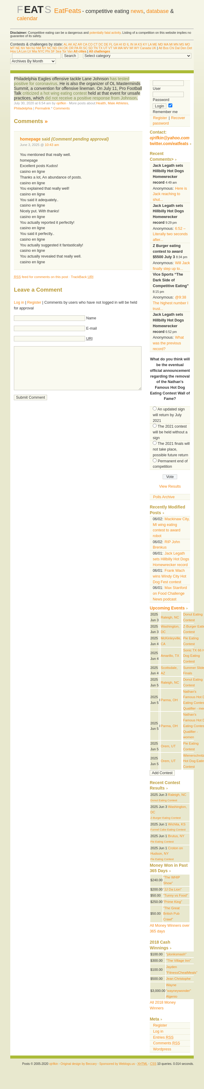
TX (100, 48)
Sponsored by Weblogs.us (117, 1063)
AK (70, 44)
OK (65, 48)
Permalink (42, 108)
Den (183, 48)
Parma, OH (169, 700)
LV (29, 51)
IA (135, 44)
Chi (171, 48)
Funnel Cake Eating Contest (168, 829)
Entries (163, 1037)
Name (91, 318)
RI (80, 48)
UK (154, 48)
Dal (177, 48)
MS (181, 44)
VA (115, 48)
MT (12, 48)
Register (34, 302)
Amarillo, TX (170, 655)
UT (105, 48)
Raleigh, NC (170, 617)
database (157, 11)
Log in (19, 302)
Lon (24, 51)
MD (160, 44)
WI (131, 48)
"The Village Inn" (178, 960)
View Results (170, 486)
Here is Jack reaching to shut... (170, 194)
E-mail (91, 328)
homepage (30, 139)
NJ (33, 48)
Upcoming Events (167, 608)
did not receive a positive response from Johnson (91, 98)
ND (55, 48)
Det (189, 48)
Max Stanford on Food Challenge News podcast (170, 593)
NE (18, 48)
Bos (165, 48)
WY (136, 48)
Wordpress (162, 1049)
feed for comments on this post (41, 277)
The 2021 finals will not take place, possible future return (171, 449)
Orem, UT (168, 746)
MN (176, 44)
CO (90, 44)
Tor (64, 51)
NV (23, 48)
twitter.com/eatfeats (169, 143)
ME (154, 44)
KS (140, 44)
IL (128, 44)
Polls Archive (163, 497)
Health (101, 103)
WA (120, 48)
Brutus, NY (176, 836)
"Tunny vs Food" (175, 895)
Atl (160, 48)
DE (106, 44)
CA (85, 44)
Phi (47, 51)
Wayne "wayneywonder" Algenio (178, 990)
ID (124, 44)
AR (80, 44)
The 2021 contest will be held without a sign (170, 432)
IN (131, 44)
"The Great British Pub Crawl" (171, 913)
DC (100, 44)
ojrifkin (61, 103)
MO (187, 44)
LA (149, 44)
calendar (27, 18)
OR (71, 48)
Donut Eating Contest (163, 800)
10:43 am (52, 145)
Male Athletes (118, 103)
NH (28, 48)
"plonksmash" (176, 954)
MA (166, 44)
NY (44, 48)
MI (171, 44)
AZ (75, 44)
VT (110, 48)
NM (38, 48)
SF (53, 51)
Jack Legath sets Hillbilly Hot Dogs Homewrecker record (171, 559)
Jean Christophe (178, 978)
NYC (41, 51)
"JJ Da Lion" (172, 889)
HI (120, 44)
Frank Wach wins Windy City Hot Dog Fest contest (169, 576)
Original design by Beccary (79, 1063)
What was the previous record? (168, 343)
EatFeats (67, 10)
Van (70, 51)
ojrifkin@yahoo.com (170, 138)
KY (145, 44)
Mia (34, 51)
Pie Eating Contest (162, 841)
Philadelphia (23, 108)
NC (49, 48)
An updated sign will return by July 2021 (169, 415)
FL (111, 44)
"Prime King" (172, 902)
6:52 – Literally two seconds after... (170, 234)
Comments (61, 108)
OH (60, 48)
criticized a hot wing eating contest (55, 93)
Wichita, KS (177, 824)
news (137, 11)
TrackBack (82, 277)
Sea (58, 51)
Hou (13, 51)
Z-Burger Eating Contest (165, 817)
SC (85, 48)
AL (65, 44)
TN (96, 48)
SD (90, 48)
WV (126, 48)
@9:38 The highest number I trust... (170, 303)
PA (76, 48)
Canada (145, 48)
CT (96, 44)
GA (115, 44)
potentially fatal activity (105, 32)
